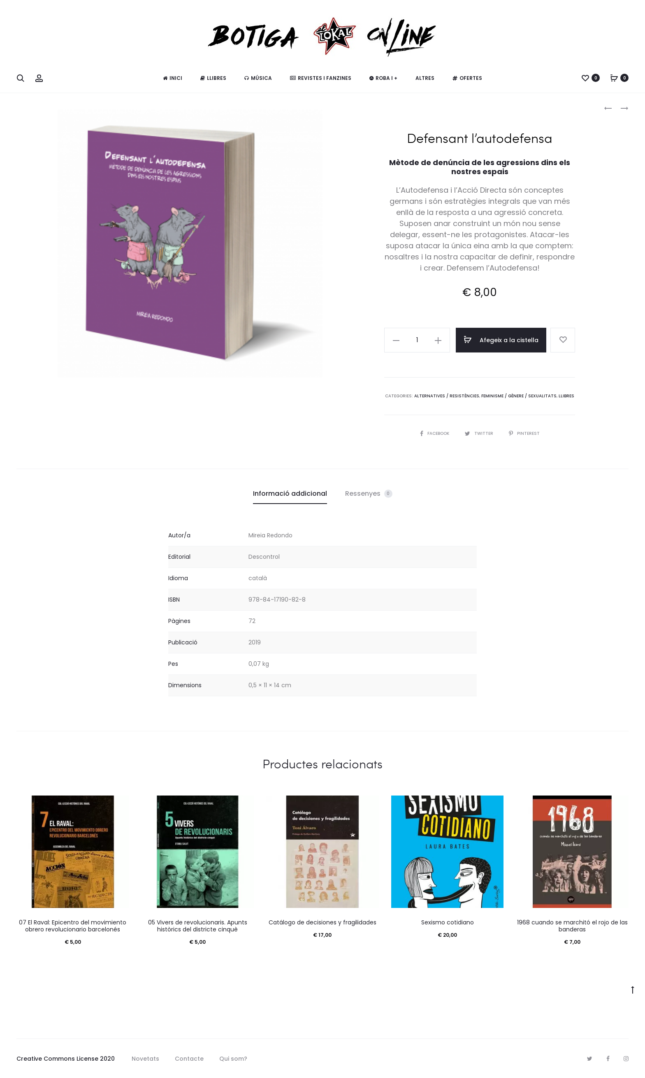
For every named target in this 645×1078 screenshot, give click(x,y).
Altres (424, 78)
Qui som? (233, 1059)
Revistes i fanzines (320, 78)
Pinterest (524, 433)
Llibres (213, 78)
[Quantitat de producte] (417, 340)
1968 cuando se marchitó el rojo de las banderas (572, 925)
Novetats (145, 1059)
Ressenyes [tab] (368, 493)
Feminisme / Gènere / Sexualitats (519, 396)
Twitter (479, 433)
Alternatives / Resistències (446, 396)
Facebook (435, 433)
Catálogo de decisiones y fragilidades (322, 922)
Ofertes (467, 78)
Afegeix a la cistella (501, 340)
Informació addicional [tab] (290, 493)
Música (258, 78)
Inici (172, 78)
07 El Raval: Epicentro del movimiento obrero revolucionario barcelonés (72, 925)
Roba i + (383, 78)
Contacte (189, 1059)
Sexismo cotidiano (447, 922)
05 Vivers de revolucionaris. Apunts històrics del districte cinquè (197, 925)
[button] (396, 340)
